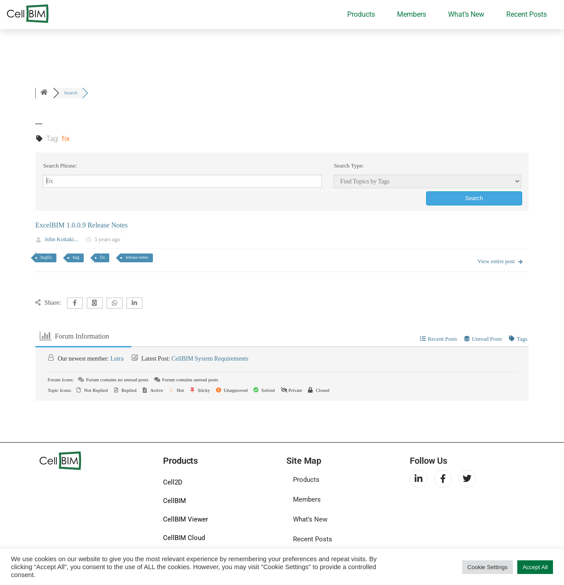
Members (411, 14)
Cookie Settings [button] (488, 567)
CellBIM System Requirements (210, 358)
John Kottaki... (61, 239)
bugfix (46, 257)
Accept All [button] (535, 567)
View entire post (500, 261)
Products (361, 14)
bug (76, 257)
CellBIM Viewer (185, 519)
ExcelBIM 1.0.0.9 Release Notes (81, 225)
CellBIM (174, 501)
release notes (137, 257)
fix (102, 257)
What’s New (466, 14)
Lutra (116, 358)
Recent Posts (526, 14)
